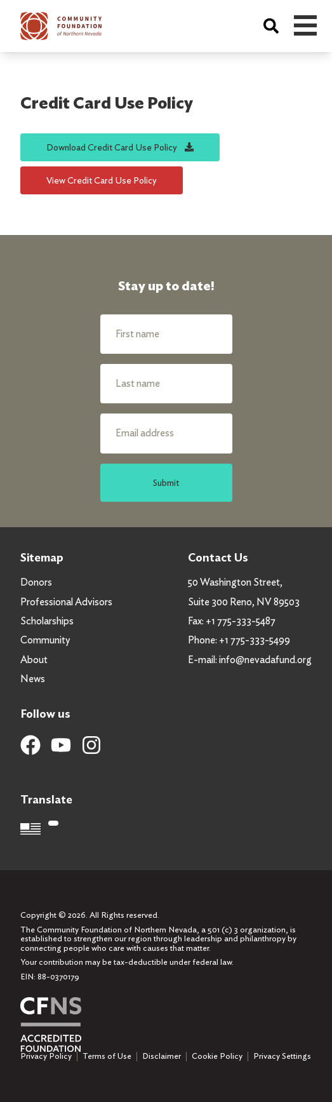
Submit (166, 482)
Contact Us (218, 557)
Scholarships (47, 621)
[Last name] (166, 383)
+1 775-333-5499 (254, 640)
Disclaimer (161, 1056)
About (34, 660)
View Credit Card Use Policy (101, 180)
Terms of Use (107, 1056)
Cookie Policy (217, 1056)
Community (45, 640)
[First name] (166, 334)
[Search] (271, 26)
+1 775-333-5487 (241, 621)
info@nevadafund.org (265, 660)
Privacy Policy (46, 1056)
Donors (36, 582)
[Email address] (166, 433)
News (32, 679)
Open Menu (305, 25)
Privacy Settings (282, 1056)
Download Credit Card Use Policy (120, 147)
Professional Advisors (66, 602)
